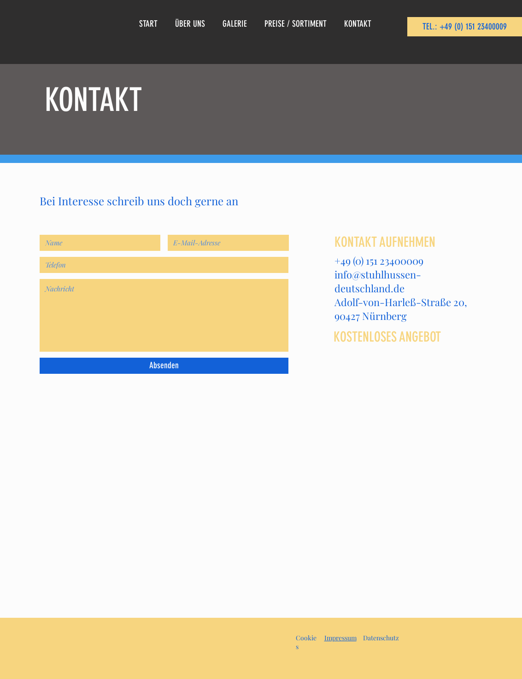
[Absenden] (164, 366)
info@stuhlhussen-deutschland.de (377, 281)
